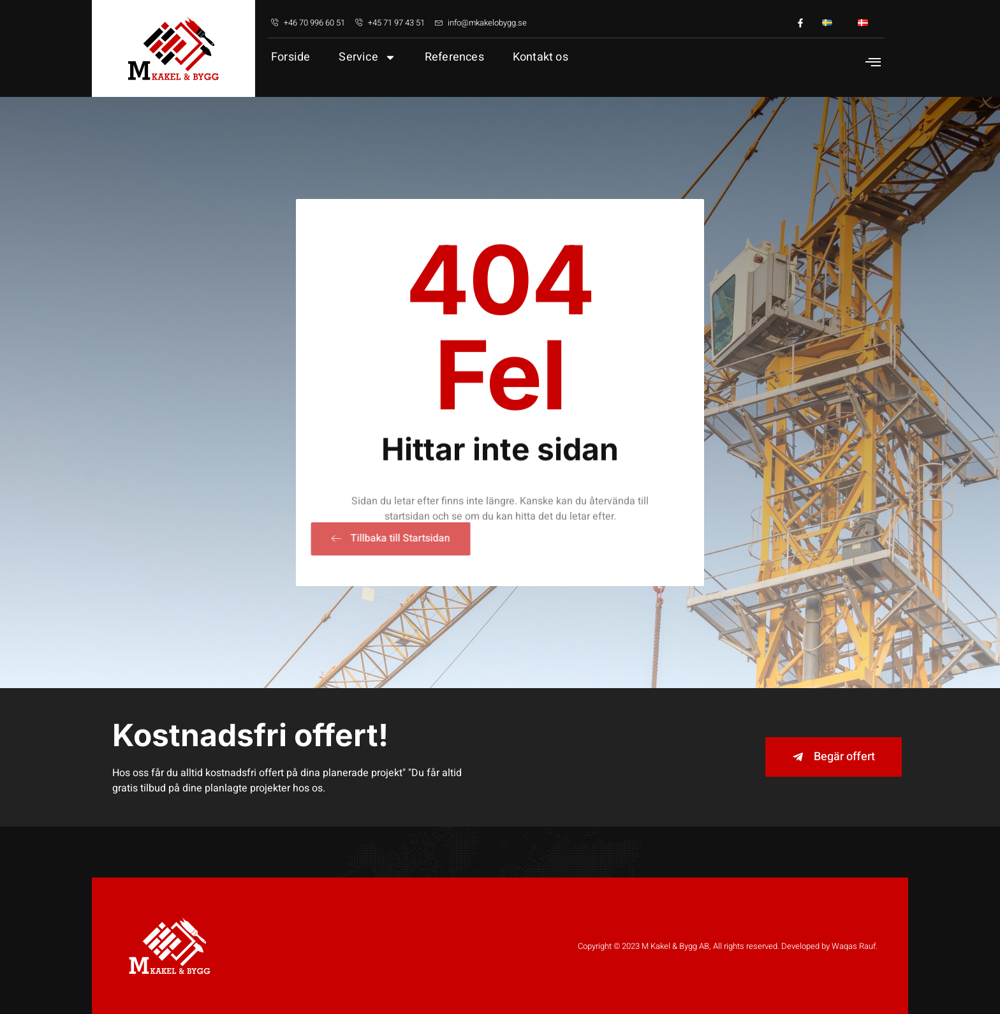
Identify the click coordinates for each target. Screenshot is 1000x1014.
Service (367, 57)
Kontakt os (540, 57)
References (454, 57)
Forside (290, 57)
